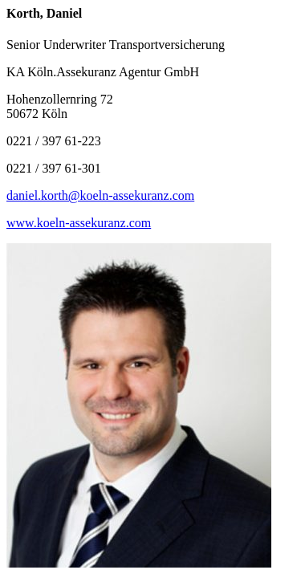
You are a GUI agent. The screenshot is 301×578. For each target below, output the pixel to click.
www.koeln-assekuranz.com (78, 223)
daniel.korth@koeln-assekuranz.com (100, 195)
